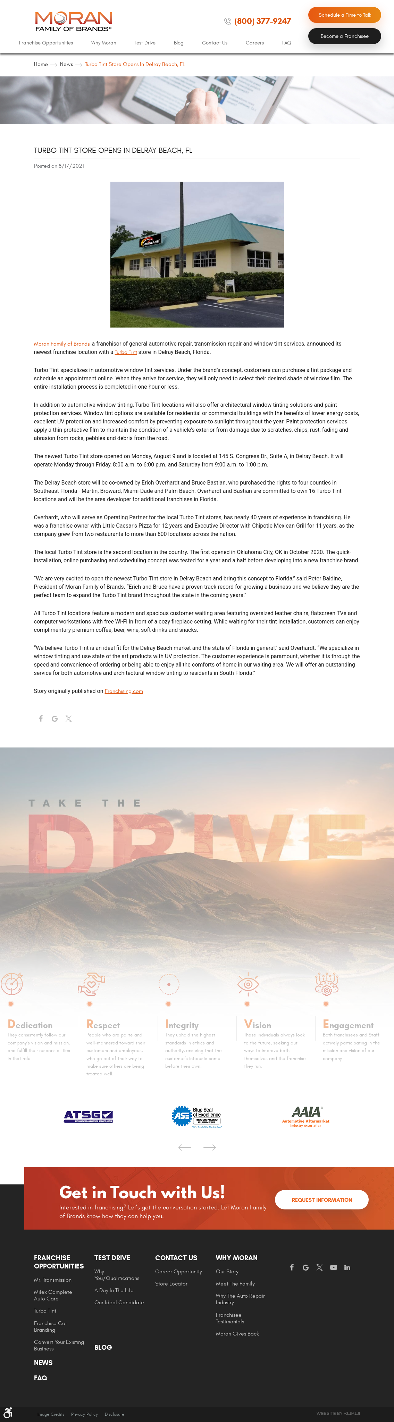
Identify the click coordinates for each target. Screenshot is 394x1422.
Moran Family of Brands (62, 344)
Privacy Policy (84, 1414)
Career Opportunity (178, 1271)
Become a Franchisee (345, 36)
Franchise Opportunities (46, 43)
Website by (338, 1413)
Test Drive (145, 43)
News (66, 64)
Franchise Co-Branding (51, 1326)
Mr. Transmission (53, 1280)
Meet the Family (235, 1284)
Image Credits (50, 1414)
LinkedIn (347, 1268)
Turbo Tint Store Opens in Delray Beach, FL (135, 64)
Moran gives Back (237, 1334)
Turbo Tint (126, 352)
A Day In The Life (114, 1290)
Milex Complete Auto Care (53, 1295)
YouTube (334, 1268)
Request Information (322, 1200)
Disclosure (114, 1414)
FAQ (286, 43)
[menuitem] (46, 43)
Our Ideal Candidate (119, 1302)
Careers (255, 43)
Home (41, 64)
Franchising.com (124, 691)
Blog (179, 43)
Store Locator (171, 1284)
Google (306, 1268)
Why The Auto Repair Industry (240, 1299)
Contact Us (214, 43)
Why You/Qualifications (116, 1274)
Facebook (41, 719)
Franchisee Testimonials (230, 1318)
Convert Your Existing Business (59, 1345)
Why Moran (103, 43)
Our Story (227, 1271)
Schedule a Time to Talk (345, 15)
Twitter (69, 719)
